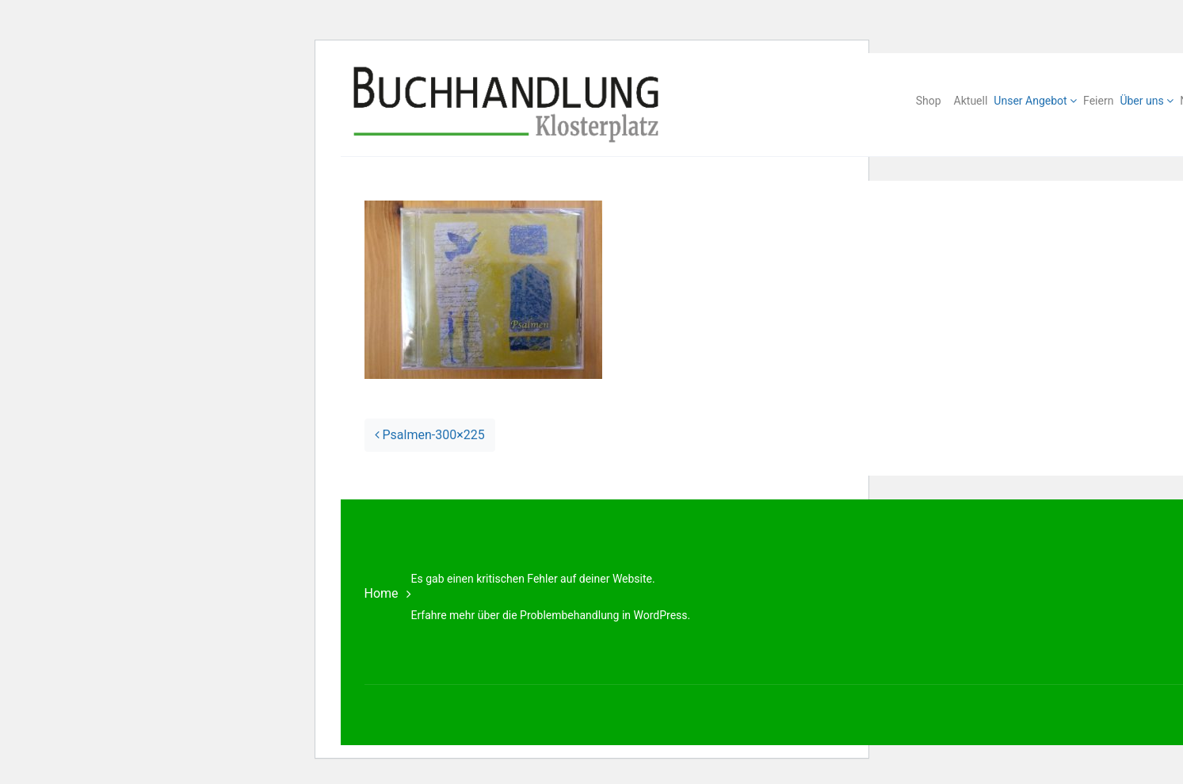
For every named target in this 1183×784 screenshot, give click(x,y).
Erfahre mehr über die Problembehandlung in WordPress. (551, 615)
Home (381, 593)
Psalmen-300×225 (430, 434)
